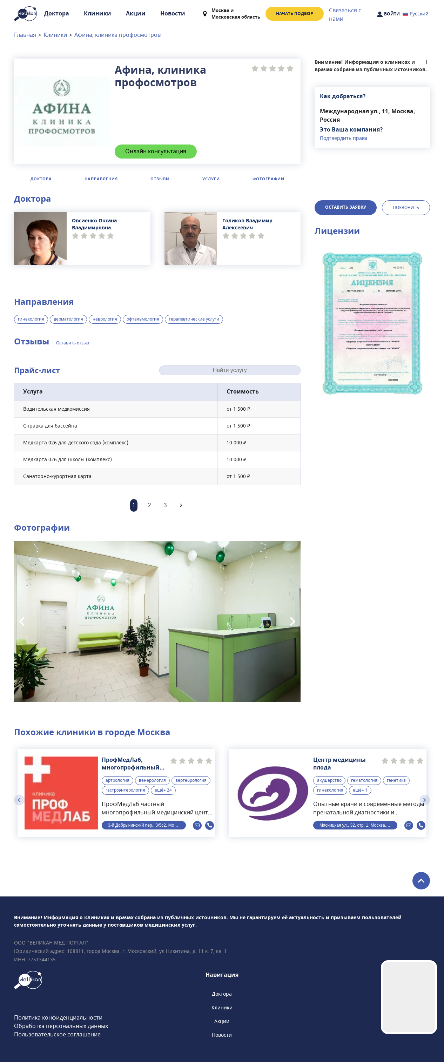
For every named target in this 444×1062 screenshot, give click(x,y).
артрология (117, 780)
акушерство (329, 780)
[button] (372, 323)
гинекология (31, 319)
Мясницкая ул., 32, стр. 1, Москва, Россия (358, 825)
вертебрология (191, 780)
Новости (172, 13)
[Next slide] (292, 621)
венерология (152, 780)
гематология (364, 780)
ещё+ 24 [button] (163, 790)
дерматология (68, 319)
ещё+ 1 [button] (360, 790)
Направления (101, 179)
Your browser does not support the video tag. (409, 997)
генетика (396, 780)
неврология (105, 319)
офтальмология (143, 319)
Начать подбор (294, 14)
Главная (25, 35)
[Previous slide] (22, 621)
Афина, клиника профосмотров (117, 35)
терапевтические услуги (194, 319)
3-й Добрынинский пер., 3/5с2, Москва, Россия (147, 825)
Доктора (56, 13)
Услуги (211, 179)
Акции (136, 13)
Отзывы (160, 179)
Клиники (97, 13)
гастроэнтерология (125, 790)
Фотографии (268, 179)
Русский (416, 14)
